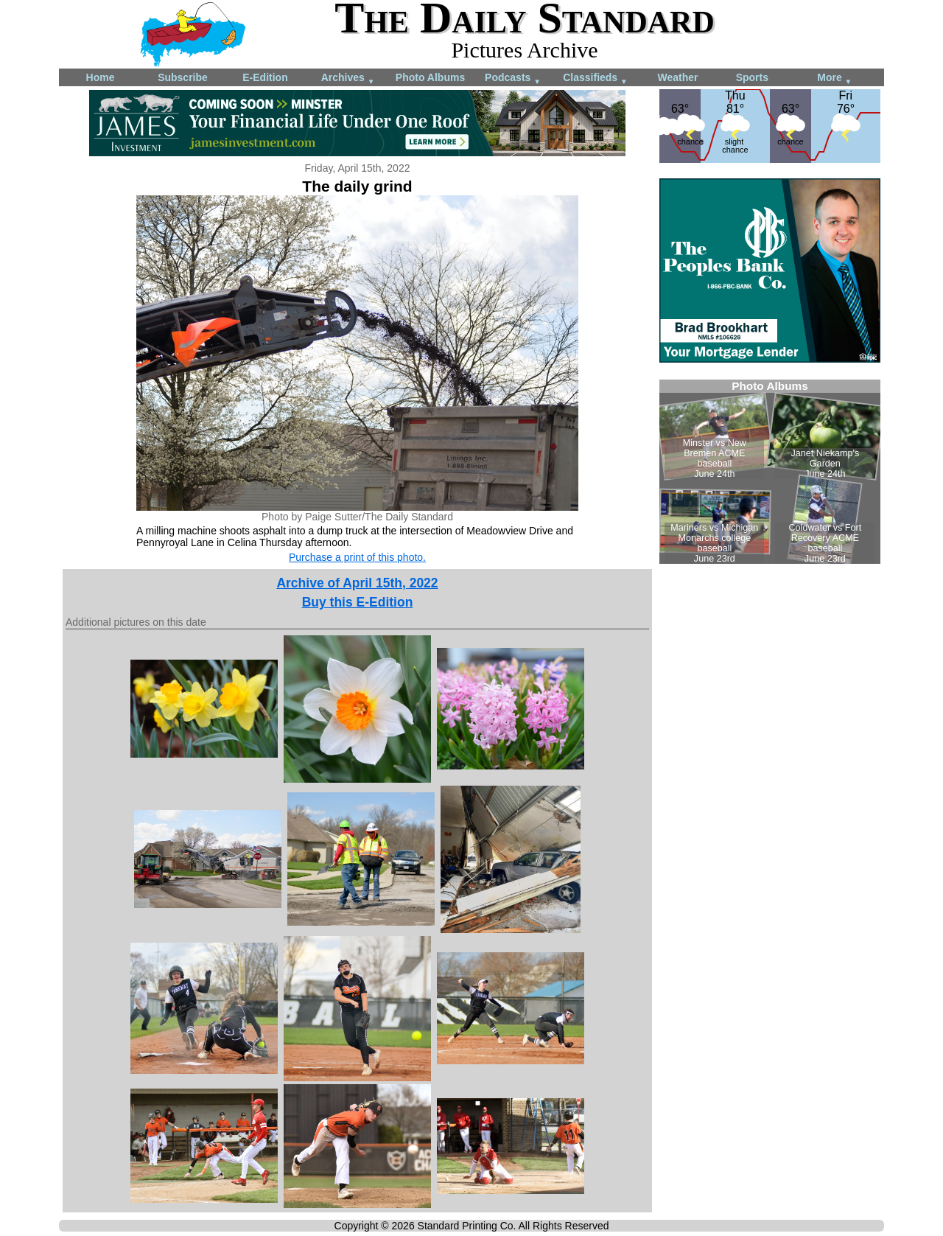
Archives (348, 78)
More (834, 78)
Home (100, 77)
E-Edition (264, 77)
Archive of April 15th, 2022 (357, 583)
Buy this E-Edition (357, 602)
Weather (678, 77)
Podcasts (513, 78)
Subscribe (183, 77)
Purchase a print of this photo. (357, 557)
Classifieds (595, 78)
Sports (752, 77)
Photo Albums (430, 77)
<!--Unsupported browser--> (769, 472)
